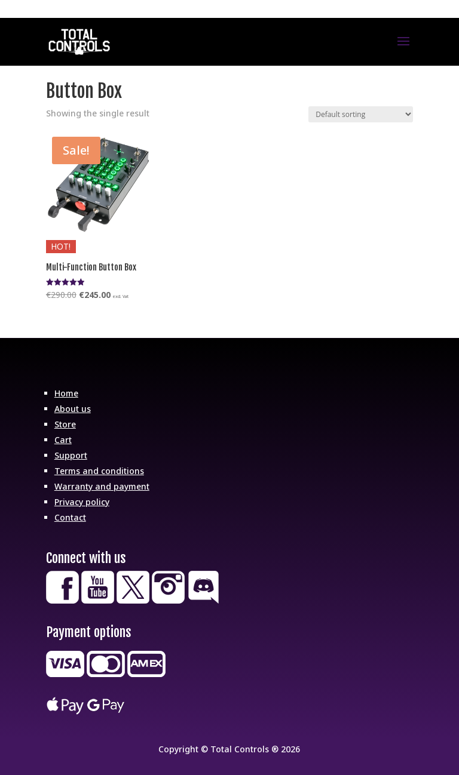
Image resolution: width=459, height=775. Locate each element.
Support (70, 455)
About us (72, 408)
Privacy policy (81, 502)
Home (66, 393)
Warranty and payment (101, 486)
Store (65, 424)
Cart (63, 439)
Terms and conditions (99, 470)
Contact (70, 517)
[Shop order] (360, 114)
